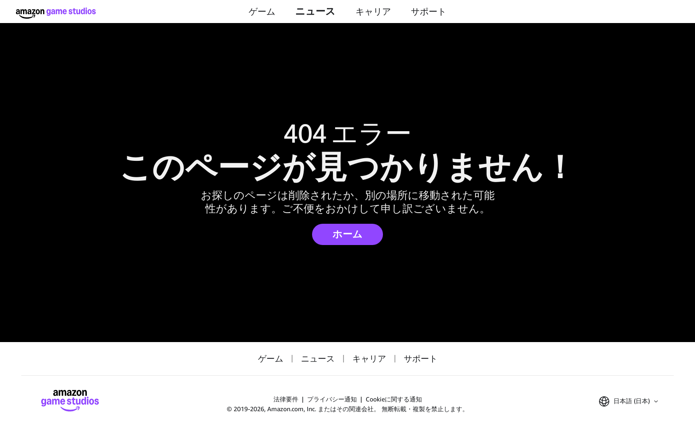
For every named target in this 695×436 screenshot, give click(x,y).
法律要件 (285, 399)
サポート (428, 11)
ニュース (315, 11)
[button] (628, 401)
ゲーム (262, 11)
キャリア (373, 11)
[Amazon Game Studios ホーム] (56, 13)
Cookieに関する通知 (394, 399)
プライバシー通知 (332, 399)
